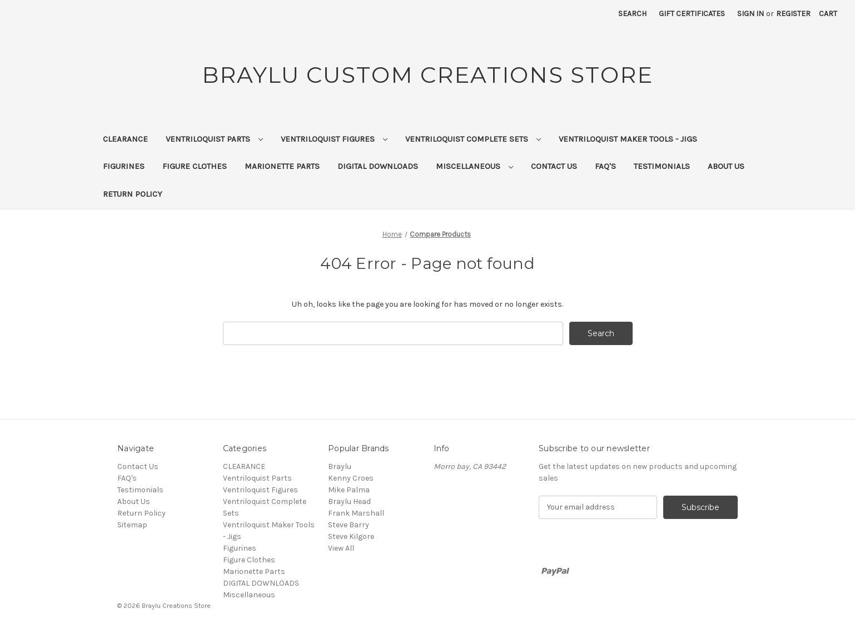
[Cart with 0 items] (828, 13)
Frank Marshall (356, 513)
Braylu (339, 466)
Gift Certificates (692, 13)
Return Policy (132, 194)
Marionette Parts (282, 166)
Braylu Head (349, 501)
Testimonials (662, 166)
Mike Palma (349, 490)
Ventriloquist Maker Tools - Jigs (628, 139)
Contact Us (554, 166)
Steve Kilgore (351, 536)
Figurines (124, 166)
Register (793, 13)
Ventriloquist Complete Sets (473, 139)
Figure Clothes (194, 166)
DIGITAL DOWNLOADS (377, 166)
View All (341, 548)
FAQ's (605, 166)
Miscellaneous (474, 166)
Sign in (750, 13)
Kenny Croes (351, 478)
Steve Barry (348, 525)
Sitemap (132, 525)
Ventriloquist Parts (214, 139)
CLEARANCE (125, 139)
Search (632, 13)
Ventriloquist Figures (334, 139)
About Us (726, 166)
